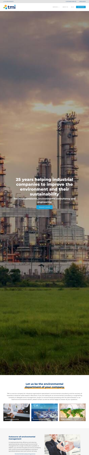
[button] (82, 1)
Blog (72, 7)
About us (65, 7)
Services (56, 7)
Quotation (81, 7)
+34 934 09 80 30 (9, 1)
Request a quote (44, 207)
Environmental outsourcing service (25, 454)
